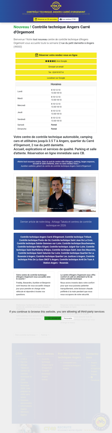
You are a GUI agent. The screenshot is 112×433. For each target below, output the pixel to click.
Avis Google (56, 61)
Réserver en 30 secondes (46, 19)
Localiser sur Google (56, 78)
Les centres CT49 (68, 19)
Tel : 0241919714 (56, 72)
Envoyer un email (56, 67)
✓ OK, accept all (53, 318)
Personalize (68, 318)
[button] (22, 194)
